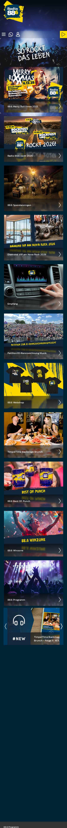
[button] (17, 34)
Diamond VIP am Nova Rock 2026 (34, 254)
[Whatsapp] (10, 34)
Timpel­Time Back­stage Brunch (34, 452)
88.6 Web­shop (34, 402)
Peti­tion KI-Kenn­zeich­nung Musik (34, 353)
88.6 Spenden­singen (34, 205)
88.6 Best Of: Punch (34, 501)
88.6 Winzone (34, 550)
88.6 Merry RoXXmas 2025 (34, 106)
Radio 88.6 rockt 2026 (34, 156)
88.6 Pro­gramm (34, 600)
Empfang (34, 304)
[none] (3, 34)
